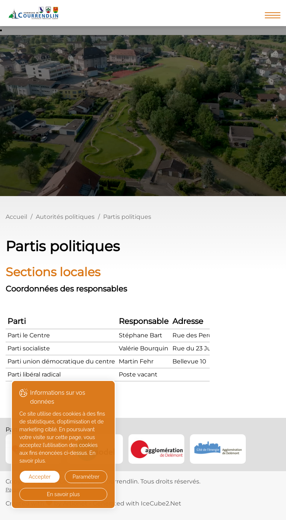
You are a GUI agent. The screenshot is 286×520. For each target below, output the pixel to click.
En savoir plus (63, 494)
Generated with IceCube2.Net (137, 503)
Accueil (16, 216)
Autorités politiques (65, 216)
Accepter (40, 477)
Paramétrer (86, 477)
